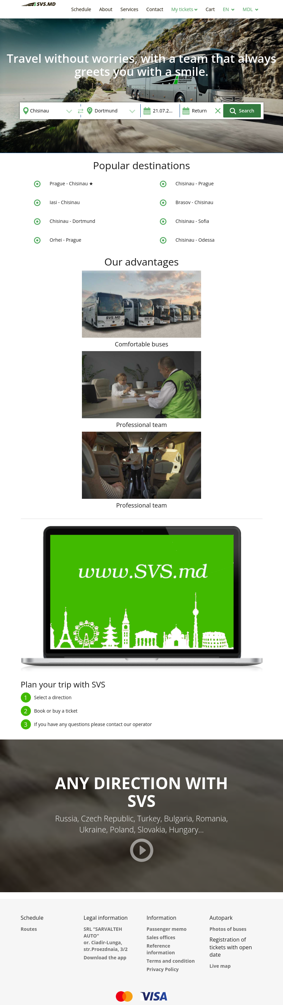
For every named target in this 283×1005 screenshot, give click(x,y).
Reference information (161, 949)
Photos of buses (227, 929)
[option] (141, 85)
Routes (29, 929)
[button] (184, 9)
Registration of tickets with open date (230, 947)
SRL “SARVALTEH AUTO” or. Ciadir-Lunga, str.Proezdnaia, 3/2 (106, 939)
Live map (220, 966)
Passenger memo (167, 929)
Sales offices (161, 937)
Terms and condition (171, 961)
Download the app (105, 957)
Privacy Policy (163, 969)
